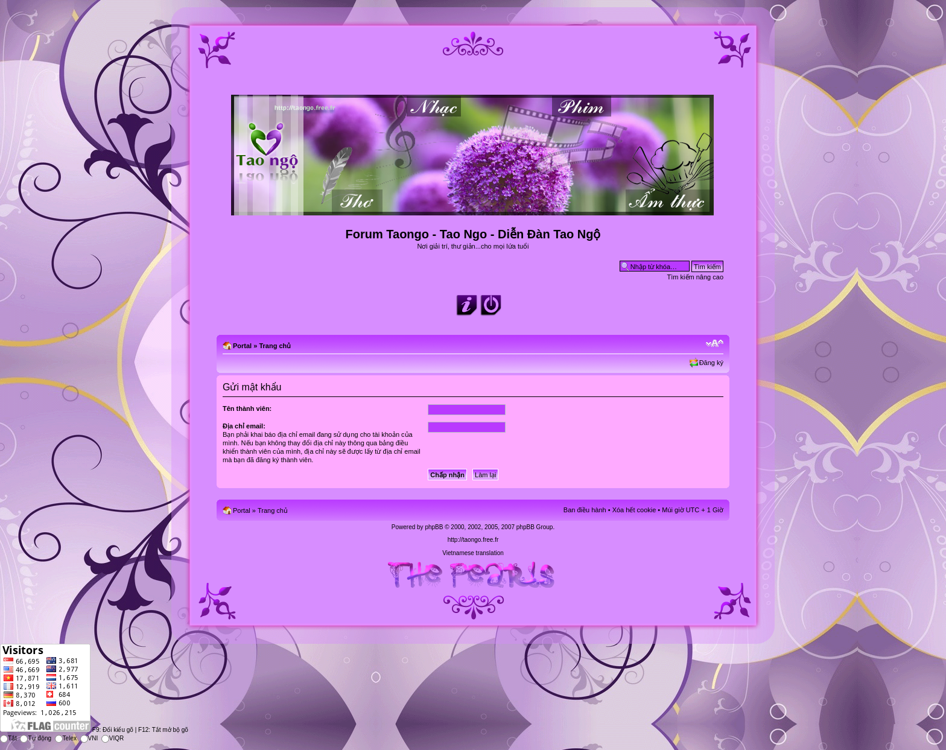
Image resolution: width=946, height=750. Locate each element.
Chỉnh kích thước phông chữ (714, 343)
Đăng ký (711, 362)
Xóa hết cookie (634, 509)
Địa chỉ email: (244, 426)
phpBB (434, 527)
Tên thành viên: (247, 408)
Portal (242, 345)
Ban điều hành (584, 509)
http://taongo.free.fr (473, 539)
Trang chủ (275, 345)
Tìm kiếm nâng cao (695, 277)
